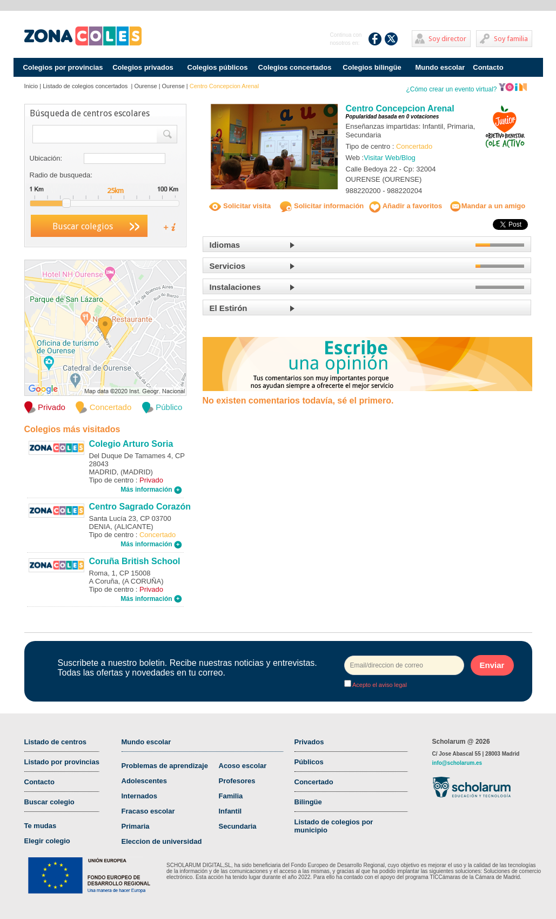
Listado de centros (55, 742)
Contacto (488, 67)
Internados (139, 796)
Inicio (31, 86)
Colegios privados (142, 67)
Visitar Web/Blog (390, 158)
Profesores (237, 781)
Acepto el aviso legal (379, 685)
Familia (231, 796)
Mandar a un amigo (487, 206)
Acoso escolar (243, 766)
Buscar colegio (49, 802)
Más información (151, 489)
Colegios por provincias (63, 67)
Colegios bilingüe (372, 67)
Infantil (230, 811)
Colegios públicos (217, 67)
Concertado (313, 782)
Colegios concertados (295, 67)
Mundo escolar (440, 67)
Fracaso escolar (148, 811)
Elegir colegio (47, 841)
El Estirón (228, 308)
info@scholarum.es (457, 763)
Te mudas (40, 826)
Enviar (492, 665)
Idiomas (225, 244)
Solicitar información (322, 206)
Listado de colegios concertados (86, 86)
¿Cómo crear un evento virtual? (466, 89)
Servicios (228, 265)
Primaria (136, 826)
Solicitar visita (240, 206)
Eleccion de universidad (162, 841)
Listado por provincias (61, 762)
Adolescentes (145, 781)
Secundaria (238, 826)
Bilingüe (308, 802)
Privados (309, 742)
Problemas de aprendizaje (165, 766)
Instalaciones (235, 287)
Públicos (309, 762)
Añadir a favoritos (406, 206)
